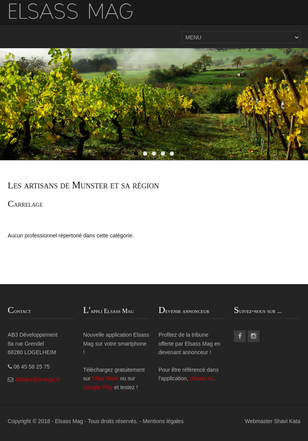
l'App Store (106, 378)
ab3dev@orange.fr (37, 379)
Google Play (98, 387)
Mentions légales (163, 421)
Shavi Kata (287, 421)
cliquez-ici (202, 378)
